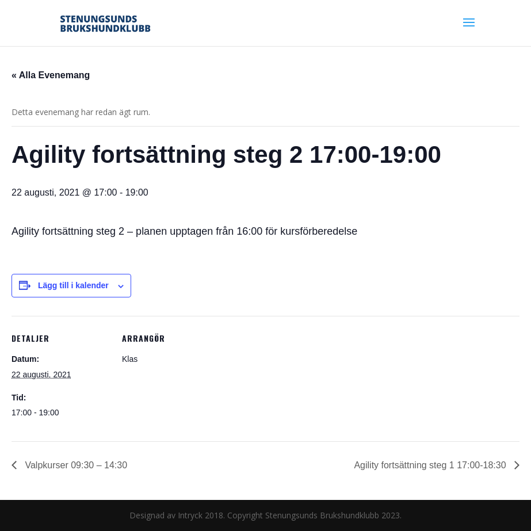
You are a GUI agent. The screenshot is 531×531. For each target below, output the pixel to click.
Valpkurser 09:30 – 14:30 (74, 465)
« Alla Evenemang (51, 75)
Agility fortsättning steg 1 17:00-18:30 (431, 465)
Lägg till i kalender (73, 285)
